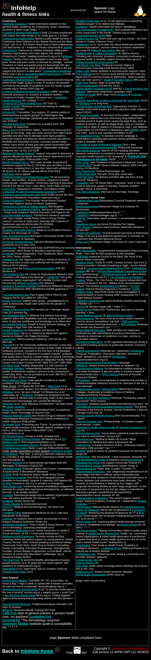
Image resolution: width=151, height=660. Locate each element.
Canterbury (82, 212)
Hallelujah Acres (112, 548)
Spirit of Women (85, 562)
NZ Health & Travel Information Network (98, 144)
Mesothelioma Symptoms (90, 471)
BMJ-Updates (128, 324)
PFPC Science (110, 374)
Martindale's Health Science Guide (95, 427)
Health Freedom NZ (87, 38)
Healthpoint (82, 44)
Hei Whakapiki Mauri (14, 315)
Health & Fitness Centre (16, 309)
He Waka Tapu (11, 333)
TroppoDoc (82, 182)
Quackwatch (83, 545)
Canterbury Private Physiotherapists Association (30, 191)
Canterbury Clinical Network (18, 79)
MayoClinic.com (85, 439)
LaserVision (9, 339)
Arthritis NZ (9, 112)
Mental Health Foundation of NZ (94, 88)
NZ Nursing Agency (14, 436)
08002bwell (9, 568)
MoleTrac (8, 403)
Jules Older (133, 100)
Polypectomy (137, 350)
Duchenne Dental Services (18, 241)
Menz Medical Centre (15, 380)
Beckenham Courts (87, 206)
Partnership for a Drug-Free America (96, 362)
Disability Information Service (19, 230)
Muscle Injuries (128, 524)
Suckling (17, 462)
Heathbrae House (86, 224)
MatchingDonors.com (88, 433)
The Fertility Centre (13, 274)
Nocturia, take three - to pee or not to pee (99, 100)
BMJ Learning (130, 321)
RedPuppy (8, 174)
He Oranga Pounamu (15, 324)
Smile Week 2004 (86, 174)
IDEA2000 (82, 403)
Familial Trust (10, 259)
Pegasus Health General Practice (21, 439)
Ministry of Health (86, 94)
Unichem (8, 518)
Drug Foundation (89, 115)
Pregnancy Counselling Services (21, 445)
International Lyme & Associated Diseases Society (104, 406)
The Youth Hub (11, 559)
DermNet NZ (11, 620)
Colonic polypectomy (88, 350)
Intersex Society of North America (95, 415)
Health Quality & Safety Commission (96, 53)
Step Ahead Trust (12, 486)
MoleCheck (54, 386)
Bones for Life (84, 309)
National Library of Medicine (92, 498)
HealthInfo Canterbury (15, 23)
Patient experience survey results (95, 62)
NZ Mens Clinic (11, 365)
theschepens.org (109, 286)
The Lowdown (84, 73)
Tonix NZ (8, 506)
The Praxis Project (86, 530)
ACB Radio (82, 256)
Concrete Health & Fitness (17, 215)
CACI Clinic (9, 188)
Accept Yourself (11, 106)
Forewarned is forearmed (57, 71)
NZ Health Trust (11, 424)
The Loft (7, 344)
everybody (82, 26)
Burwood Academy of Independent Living (26, 177)
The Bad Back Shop (14, 124)
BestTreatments (85, 318)
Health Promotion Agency (118, 79)
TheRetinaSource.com (114, 274)
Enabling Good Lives (88, 20)
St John (7, 483)
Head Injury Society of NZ (90, 35)
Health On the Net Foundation (93, 397)
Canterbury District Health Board (21, 32)
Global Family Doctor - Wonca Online (97, 389)
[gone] (10, 406)
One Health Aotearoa (88, 150)
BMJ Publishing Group (119, 315)
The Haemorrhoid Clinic (16, 294)
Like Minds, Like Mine (88, 65)
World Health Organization (91, 574)
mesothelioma (133, 459)
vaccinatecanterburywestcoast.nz (43, 73)
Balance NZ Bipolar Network (19, 153)
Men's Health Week (87, 85)
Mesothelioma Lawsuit (88, 465)
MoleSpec (27, 395)
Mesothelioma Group (88, 462)
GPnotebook (83, 380)
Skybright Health (12, 468)
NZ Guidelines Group (88, 135)
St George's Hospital (14, 477)
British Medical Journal (89, 315)
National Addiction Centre (17, 415)
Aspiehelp (8, 118)
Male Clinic (82, 82)
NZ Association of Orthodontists (94, 106)
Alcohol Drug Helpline (15, 580)
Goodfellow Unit (40, 616)
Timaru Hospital (11, 504)
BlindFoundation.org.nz (16, 162)
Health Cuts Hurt (12, 300)
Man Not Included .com (89, 421)
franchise (19, 406)
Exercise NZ (10, 247)
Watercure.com (84, 571)
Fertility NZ (53, 277)
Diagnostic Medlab (16, 623)
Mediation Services (13, 368)
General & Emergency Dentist (19, 286)
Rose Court (82, 241)
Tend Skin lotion (85, 177)
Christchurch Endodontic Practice (21, 209)
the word (7, 268)
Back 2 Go (9, 129)
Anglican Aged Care (87, 200)
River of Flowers (29, 283)
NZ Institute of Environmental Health (96, 147)
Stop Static (82, 565)
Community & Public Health (18, 38)
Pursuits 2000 (84, 165)
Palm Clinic (82, 162)
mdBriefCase (83, 445)
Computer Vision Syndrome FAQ (104, 268)
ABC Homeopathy (86, 250)
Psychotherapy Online (15, 448)
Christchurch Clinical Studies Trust (22, 103)
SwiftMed (8, 501)
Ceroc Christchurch (13, 200)
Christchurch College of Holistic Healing (25, 206)
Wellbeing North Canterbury (18, 536)
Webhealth (22, 530)
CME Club (10, 613)
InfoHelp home (40, 651)
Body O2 (8, 610)
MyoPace (8, 409)
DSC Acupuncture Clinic (16, 235)
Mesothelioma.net (86, 468)
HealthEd (122, 94)
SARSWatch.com (86, 554)
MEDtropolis (83, 456)
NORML (134, 129)
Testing (94, 50)
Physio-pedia (83, 521)
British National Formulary (91, 330)
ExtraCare (8, 253)
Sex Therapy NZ (85, 171)
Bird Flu (80, 306)
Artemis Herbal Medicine (16, 604)
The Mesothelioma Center (91, 459)
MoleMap (8, 392)
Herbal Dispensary (13, 330)
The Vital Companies (88, 191)
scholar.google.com (87, 559)
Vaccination (108, 50)
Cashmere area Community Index (22, 194)
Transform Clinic (12, 512)
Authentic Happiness (87, 300)
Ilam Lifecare (83, 227)
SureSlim (8, 495)
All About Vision (85, 262)
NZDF (79, 126)
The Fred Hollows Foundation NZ (95, 29)
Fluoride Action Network (89, 368)
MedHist (81, 450)
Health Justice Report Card (103, 533)
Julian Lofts (82, 71)
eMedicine (82, 365)
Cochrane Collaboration (89, 342)
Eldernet (81, 218)
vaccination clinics (24, 76)
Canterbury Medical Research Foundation (26, 91)
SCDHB (7, 474)
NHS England (84, 506)
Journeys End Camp (14, 571)
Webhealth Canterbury (15, 524)
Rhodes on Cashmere (88, 233)
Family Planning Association (39, 268)
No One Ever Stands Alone (20, 595)
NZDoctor (84, 103)
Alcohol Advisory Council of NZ (20, 589)
